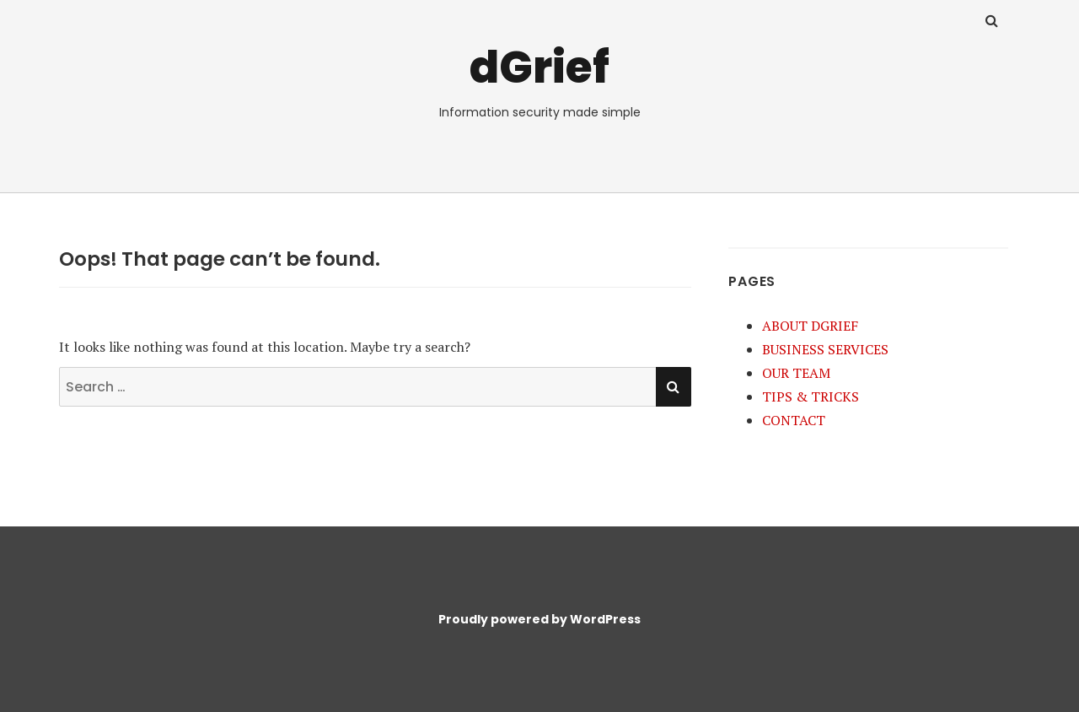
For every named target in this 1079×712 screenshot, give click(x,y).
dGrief (539, 67)
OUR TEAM (796, 373)
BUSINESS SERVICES (825, 349)
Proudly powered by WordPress (539, 619)
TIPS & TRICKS (810, 396)
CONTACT (793, 420)
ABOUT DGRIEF (810, 325)
